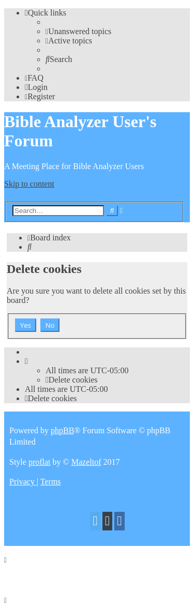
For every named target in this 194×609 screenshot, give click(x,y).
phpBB (62, 430)
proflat (39, 462)
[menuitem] (78, 31)
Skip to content (29, 183)
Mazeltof (86, 462)
